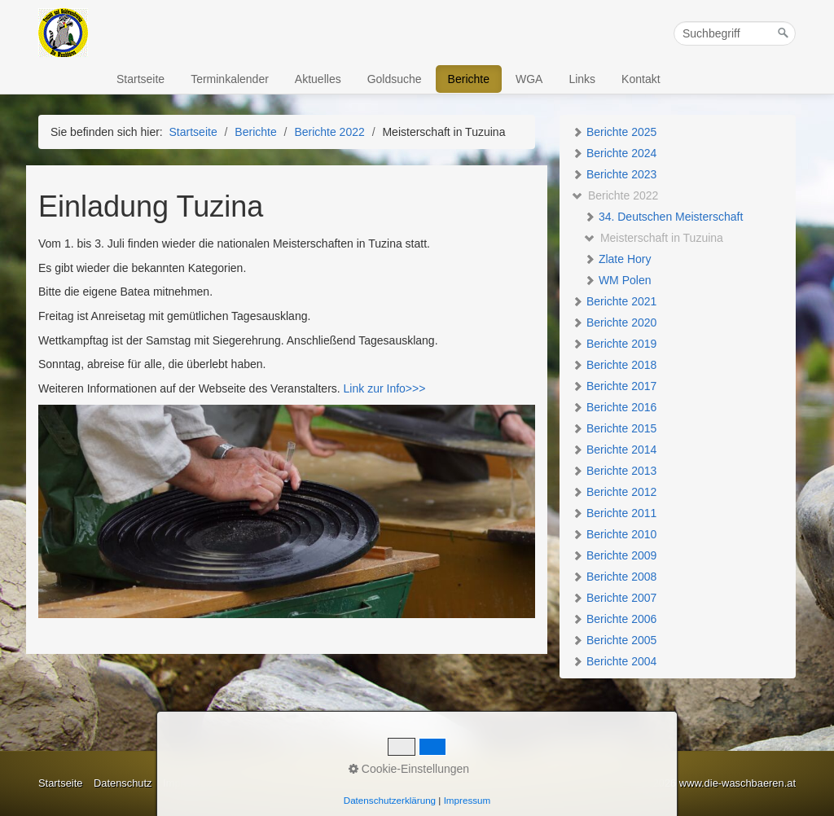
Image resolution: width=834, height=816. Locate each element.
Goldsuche (394, 79)
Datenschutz (123, 783)
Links (581, 79)
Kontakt (640, 79)
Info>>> (405, 388)
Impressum (189, 783)
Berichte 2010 (614, 534)
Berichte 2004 (614, 661)
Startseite (140, 79)
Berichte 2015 (614, 428)
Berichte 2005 (614, 640)
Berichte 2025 (614, 131)
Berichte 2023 (614, 174)
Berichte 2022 (615, 195)
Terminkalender (230, 79)
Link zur (362, 388)
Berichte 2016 (614, 407)
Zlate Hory (617, 258)
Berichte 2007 (614, 597)
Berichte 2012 (614, 491)
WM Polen (617, 280)
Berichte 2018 (614, 364)
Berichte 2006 (614, 618)
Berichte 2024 (614, 153)
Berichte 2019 (614, 343)
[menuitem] (141, 79)
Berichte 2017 (614, 386)
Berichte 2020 (614, 322)
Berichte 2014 (614, 449)
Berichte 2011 (614, 513)
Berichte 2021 (614, 301)
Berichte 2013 (614, 470)
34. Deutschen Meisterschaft (663, 216)
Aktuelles (318, 79)
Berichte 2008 (614, 576)
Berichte (468, 79)
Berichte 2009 (614, 555)
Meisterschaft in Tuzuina (653, 237)
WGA (529, 79)
